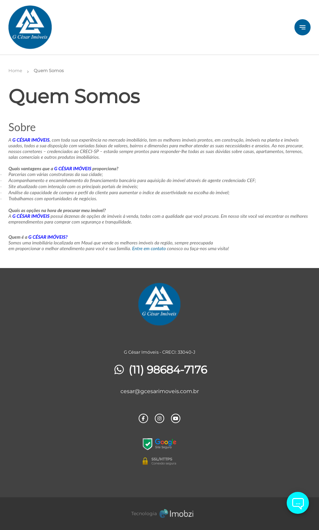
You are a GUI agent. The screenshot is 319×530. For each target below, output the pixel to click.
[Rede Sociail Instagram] (159, 418)
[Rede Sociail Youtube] (176, 418)
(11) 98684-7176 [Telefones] (159, 370)
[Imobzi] (159, 513)
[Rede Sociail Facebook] (143, 418)
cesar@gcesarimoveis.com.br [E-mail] (159, 391)
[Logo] (58, 27)
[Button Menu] (302, 27)
